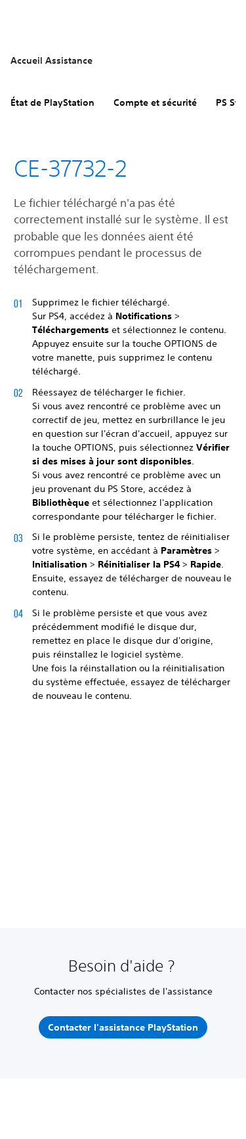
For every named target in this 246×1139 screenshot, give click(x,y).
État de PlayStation (52, 102)
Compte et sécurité (155, 102)
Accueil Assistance (51, 60)
